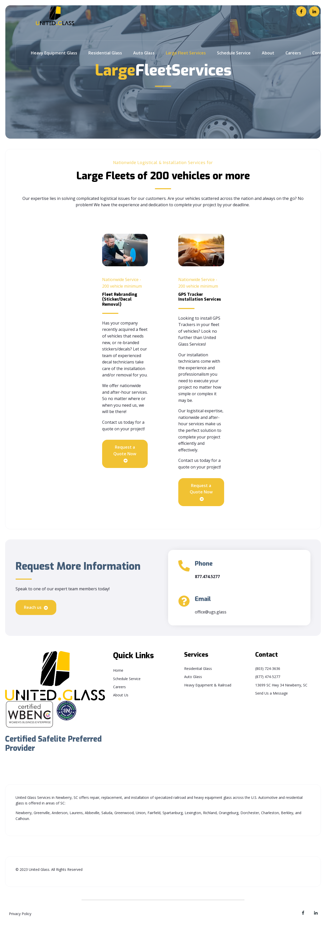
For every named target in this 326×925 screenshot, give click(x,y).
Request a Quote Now (124, 454)
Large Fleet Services (186, 53)
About (268, 53)
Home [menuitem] (118, 670)
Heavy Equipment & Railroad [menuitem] (207, 685)
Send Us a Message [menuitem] (271, 693)
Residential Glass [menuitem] (198, 668)
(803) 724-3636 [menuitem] (267, 668)
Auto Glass (144, 53)
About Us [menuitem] (120, 695)
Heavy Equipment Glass (54, 53)
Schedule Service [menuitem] (127, 678)
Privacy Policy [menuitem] (20, 913)
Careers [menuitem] (119, 686)
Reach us (36, 607)
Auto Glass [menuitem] (193, 676)
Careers (293, 53)
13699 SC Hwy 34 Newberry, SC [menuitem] (281, 685)
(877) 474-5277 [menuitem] (267, 676)
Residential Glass (105, 53)
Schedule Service (234, 53)
